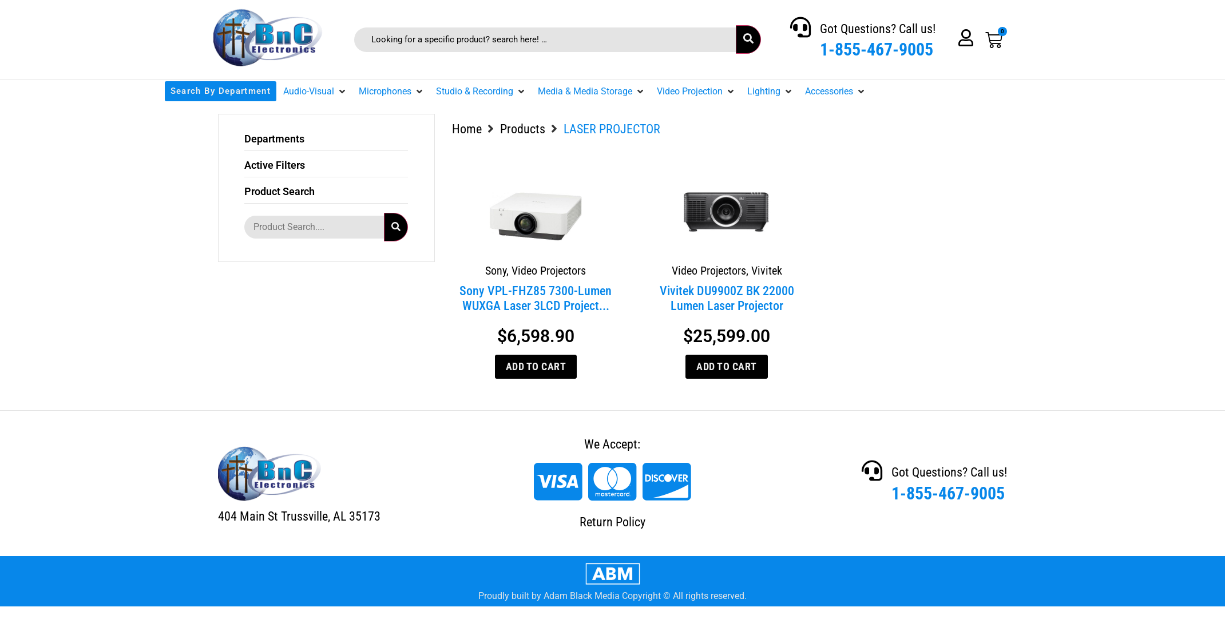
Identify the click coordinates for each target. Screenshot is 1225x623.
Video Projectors (549, 270)
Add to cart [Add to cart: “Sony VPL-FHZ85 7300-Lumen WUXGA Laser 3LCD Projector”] (536, 366)
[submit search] (748, 39)
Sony (495, 270)
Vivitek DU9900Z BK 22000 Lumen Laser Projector (727, 298)
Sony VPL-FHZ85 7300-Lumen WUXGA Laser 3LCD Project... (535, 298)
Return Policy (612, 522)
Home (467, 129)
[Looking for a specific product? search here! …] (545, 39)
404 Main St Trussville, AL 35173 (299, 516)
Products (522, 129)
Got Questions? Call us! (877, 29)
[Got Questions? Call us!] (800, 27)
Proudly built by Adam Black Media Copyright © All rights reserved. (612, 595)
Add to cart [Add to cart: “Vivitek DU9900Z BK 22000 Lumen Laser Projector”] (726, 366)
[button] (315, 91)
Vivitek (766, 270)
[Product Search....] (314, 227)
